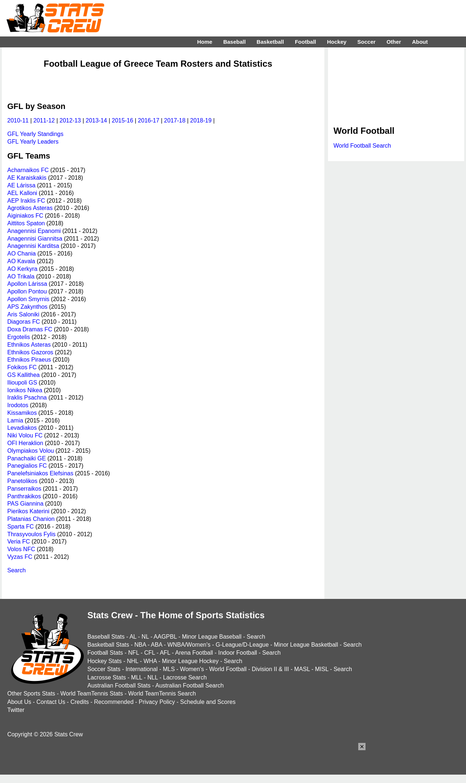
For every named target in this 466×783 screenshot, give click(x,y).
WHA (150, 661)
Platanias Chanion (31, 519)
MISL (321, 669)
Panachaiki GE (26, 458)
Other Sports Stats (31, 693)
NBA (140, 645)
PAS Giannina (25, 503)
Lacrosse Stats (106, 677)
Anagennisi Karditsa (33, 246)
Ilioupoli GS (22, 382)
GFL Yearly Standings (35, 134)
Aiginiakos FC (25, 216)
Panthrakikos (24, 496)
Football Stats (105, 653)
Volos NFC (21, 549)
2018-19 (201, 120)
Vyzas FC (19, 557)
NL (145, 637)
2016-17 (148, 120)
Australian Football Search (189, 685)
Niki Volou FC (25, 435)
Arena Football (194, 653)
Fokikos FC (22, 367)
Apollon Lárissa (27, 284)
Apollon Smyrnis (28, 299)
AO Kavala (21, 261)
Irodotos (17, 405)
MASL (302, 669)
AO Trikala (21, 276)
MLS (169, 669)
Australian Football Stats (118, 685)
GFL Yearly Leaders (33, 142)
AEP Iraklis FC (26, 201)
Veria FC (18, 541)
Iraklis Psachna (27, 397)
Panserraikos (24, 489)
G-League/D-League (242, 645)
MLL (136, 677)
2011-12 (44, 120)
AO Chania (21, 253)
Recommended (114, 702)
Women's (192, 669)
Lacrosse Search (185, 677)
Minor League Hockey (190, 661)
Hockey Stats (104, 661)
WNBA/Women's (188, 645)
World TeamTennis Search (162, 693)
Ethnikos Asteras (29, 345)
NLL (152, 677)
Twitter (15, 710)
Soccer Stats (104, 669)
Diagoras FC (23, 322)
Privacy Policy (157, 702)
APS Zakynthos (27, 307)
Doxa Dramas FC (29, 329)
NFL (133, 653)
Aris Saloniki (23, 314)
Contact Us (50, 702)
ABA (156, 645)
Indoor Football (237, 653)
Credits (79, 702)
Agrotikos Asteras (30, 208)
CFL (149, 653)
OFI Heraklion (25, 443)
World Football (227, 669)
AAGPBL (165, 637)
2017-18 (175, 120)
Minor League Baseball (212, 637)
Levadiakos (22, 428)
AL (133, 637)
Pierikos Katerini (28, 511)
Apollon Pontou (27, 291)
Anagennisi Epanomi (34, 231)
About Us (19, 702)
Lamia (15, 420)
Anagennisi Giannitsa (34, 238)
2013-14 (96, 120)
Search (16, 570)
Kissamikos (22, 413)
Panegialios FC (27, 466)
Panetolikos (22, 481)
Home (204, 42)
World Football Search (362, 146)
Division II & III (270, 669)
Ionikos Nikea (24, 390)
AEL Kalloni (22, 193)
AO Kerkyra (22, 269)
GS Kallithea (23, 375)
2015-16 (122, 120)
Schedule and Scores (208, 702)
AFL (165, 653)
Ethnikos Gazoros (30, 352)
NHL (132, 661)
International (142, 669)
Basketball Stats (108, 645)
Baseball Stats (106, 637)
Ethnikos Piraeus (29, 360)
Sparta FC (20, 526)
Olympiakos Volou (30, 451)
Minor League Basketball (306, 645)
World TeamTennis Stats (91, 693)
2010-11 (18, 120)
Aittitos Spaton (26, 223)
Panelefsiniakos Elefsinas (40, 473)
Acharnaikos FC (28, 170)
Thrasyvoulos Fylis (31, 534)
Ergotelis (18, 337)
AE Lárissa (21, 185)
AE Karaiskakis (27, 178)
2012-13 (70, 120)
